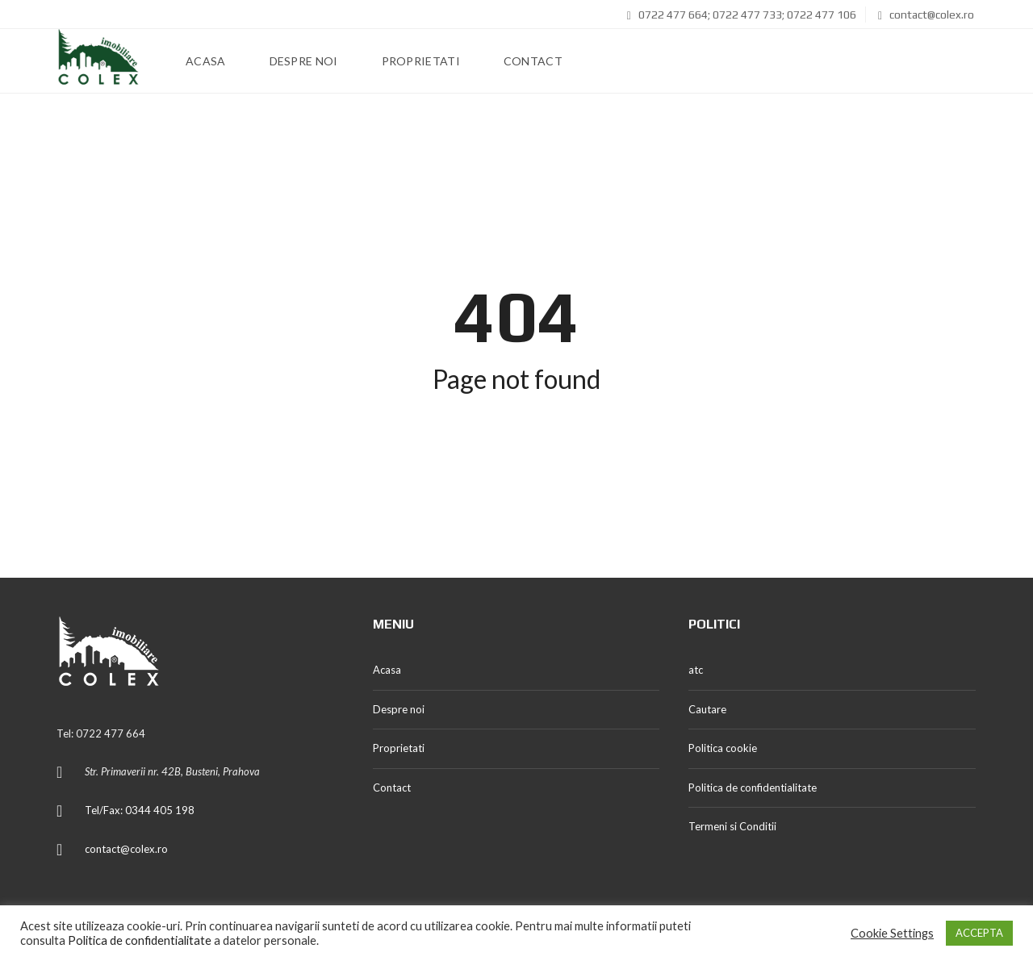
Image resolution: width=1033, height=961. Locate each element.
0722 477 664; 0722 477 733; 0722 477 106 (741, 14)
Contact (392, 787)
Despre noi (398, 709)
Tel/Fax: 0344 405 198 (139, 810)
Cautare (707, 709)
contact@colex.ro (926, 14)
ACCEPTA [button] (979, 932)
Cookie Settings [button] (892, 933)
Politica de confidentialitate (752, 787)
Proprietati (398, 748)
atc (695, 669)
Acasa (387, 669)
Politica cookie (722, 748)
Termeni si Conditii (732, 826)
